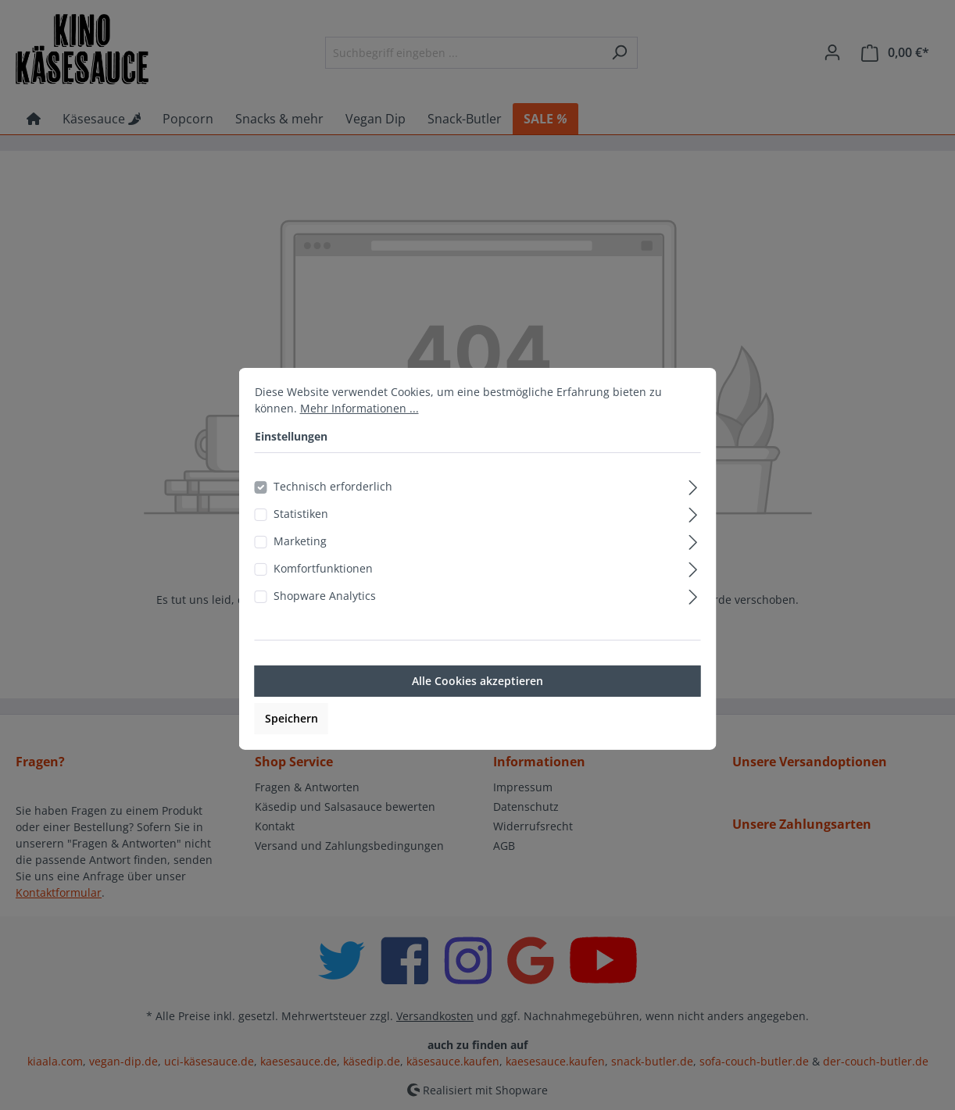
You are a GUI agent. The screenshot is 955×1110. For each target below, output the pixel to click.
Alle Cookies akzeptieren (477, 698)
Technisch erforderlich (333, 504)
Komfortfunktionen (323, 586)
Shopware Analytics (325, 613)
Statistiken (301, 531)
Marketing (300, 558)
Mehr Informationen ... (359, 426)
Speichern (291, 736)
